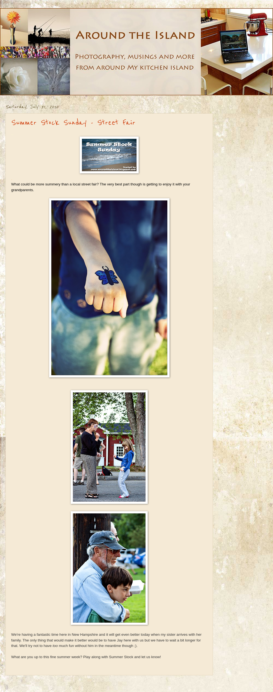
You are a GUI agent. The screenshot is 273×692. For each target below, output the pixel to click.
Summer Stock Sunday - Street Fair (73, 123)
